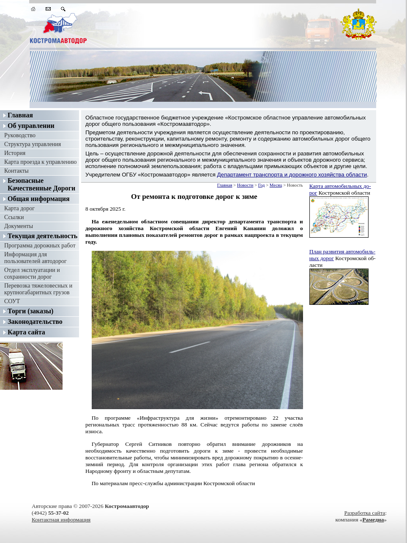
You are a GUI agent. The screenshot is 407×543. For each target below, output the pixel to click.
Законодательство (35, 321)
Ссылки (14, 217)
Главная (20, 115)
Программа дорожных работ (40, 245)
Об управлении (31, 125)
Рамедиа (373, 519)
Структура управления (32, 144)
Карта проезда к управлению (40, 162)
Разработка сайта (364, 513)
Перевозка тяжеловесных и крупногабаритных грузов (38, 289)
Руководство (20, 135)
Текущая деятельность (42, 235)
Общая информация (39, 198)
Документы (18, 226)
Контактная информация (61, 519)
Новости (245, 185)
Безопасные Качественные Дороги (41, 184)
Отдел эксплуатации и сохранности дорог (32, 273)
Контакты (16, 171)
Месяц (276, 185)
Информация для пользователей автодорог (35, 257)
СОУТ (12, 301)
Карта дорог (19, 208)
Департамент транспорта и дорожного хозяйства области (292, 174)
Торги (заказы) (30, 311)
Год (261, 185)
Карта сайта (26, 332)
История (14, 153)
